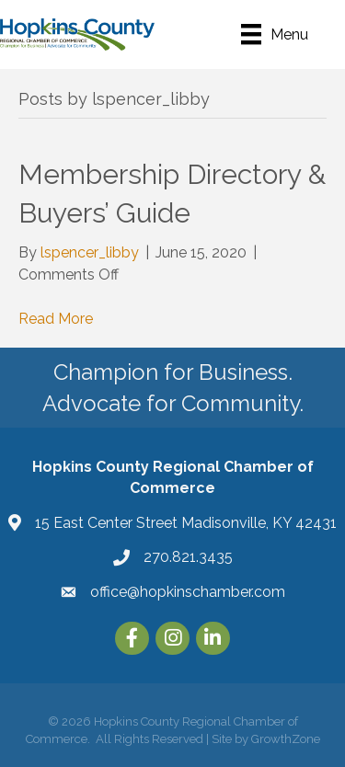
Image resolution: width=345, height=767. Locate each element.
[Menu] (275, 34)
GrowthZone (285, 739)
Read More (55, 318)
